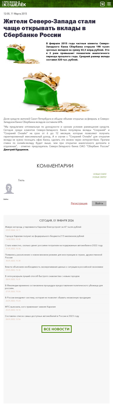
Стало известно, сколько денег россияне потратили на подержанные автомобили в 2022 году (54, 245)
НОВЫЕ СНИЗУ (100, 174)
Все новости (56, 329)
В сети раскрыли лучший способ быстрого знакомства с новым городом (42, 276)
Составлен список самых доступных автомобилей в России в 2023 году (42, 316)
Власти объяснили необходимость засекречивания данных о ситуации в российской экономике (54, 266)
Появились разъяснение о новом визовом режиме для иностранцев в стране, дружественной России (53, 256)
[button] (6, 203)
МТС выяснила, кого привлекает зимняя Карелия (30, 306)
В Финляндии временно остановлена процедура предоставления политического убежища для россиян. (54, 287)
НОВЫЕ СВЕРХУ (100, 177)
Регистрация (79, 203)
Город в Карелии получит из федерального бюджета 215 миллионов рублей (44, 236)
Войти (99, 203)
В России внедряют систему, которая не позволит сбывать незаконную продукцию (48, 297)
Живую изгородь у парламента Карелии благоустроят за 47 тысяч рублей (43, 226)
